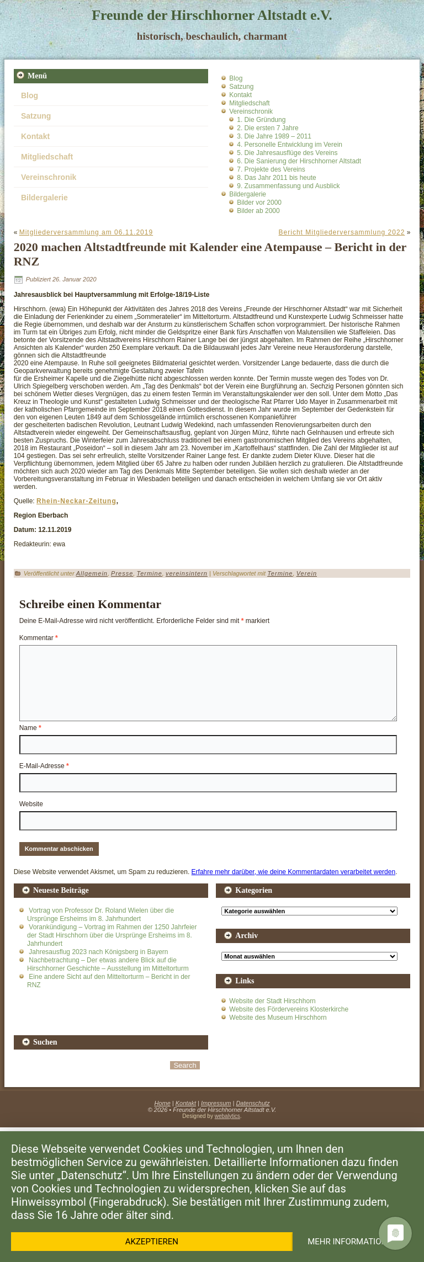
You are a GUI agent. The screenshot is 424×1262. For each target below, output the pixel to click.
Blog (29, 95)
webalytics (227, 1116)
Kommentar (38, 638)
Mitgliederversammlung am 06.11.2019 (86, 232)
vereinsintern (187, 573)
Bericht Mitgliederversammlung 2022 (342, 232)
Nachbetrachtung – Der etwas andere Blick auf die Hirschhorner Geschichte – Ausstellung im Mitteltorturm (108, 964)
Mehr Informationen (353, 1242)
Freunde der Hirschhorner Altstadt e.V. (212, 15)
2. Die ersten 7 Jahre (267, 128)
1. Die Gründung (261, 120)
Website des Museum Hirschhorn (278, 1017)
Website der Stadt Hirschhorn (272, 1001)
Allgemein (92, 573)
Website (31, 804)
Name (30, 728)
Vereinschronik (48, 177)
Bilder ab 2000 (258, 211)
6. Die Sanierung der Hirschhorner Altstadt (299, 161)
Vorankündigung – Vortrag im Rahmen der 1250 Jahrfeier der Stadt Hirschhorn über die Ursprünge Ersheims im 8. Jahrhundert (112, 935)
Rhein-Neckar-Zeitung (76, 501)
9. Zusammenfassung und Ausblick (288, 186)
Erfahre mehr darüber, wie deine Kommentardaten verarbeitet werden (294, 872)
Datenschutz (252, 1103)
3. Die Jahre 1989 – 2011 (274, 136)
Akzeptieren (151, 1242)
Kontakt (35, 136)
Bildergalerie (44, 197)
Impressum (216, 1103)
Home (162, 1103)
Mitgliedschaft (47, 156)
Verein (306, 573)
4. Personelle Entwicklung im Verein (289, 144)
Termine (149, 573)
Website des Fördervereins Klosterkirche (288, 1009)
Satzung (36, 115)
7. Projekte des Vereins (271, 169)
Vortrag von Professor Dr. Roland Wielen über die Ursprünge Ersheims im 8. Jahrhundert (100, 915)
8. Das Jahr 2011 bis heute (276, 178)
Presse (122, 573)
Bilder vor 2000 (259, 202)
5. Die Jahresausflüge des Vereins (287, 153)
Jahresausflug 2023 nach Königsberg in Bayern (98, 952)
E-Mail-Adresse (44, 766)
